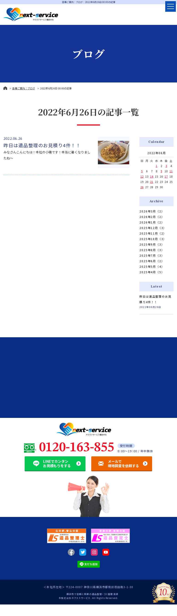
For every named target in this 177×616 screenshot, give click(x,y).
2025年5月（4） (151, 266)
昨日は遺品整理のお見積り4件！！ (42, 145)
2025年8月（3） (151, 250)
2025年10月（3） (152, 239)
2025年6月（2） (151, 261)
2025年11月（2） (152, 233)
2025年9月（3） (151, 244)
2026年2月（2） (151, 217)
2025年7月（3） (151, 255)
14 (151, 176)
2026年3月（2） (151, 211)
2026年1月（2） (151, 222)
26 (142, 187)
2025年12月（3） (152, 228)
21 (151, 182)
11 (171, 171)
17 (166, 176)
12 (142, 176)
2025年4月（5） (151, 272)
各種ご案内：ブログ (23, 88)
